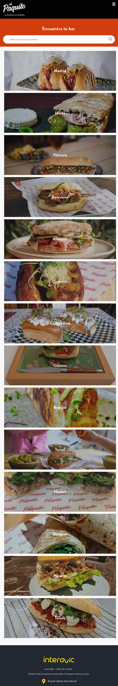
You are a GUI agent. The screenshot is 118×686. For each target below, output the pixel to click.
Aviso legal (49, 669)
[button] (113, 5)
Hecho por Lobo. (82, 674)
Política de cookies (64, 669)
